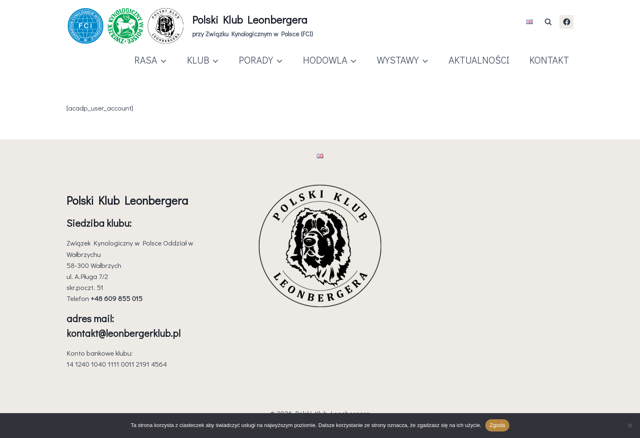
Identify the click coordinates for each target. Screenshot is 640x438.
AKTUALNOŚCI (479, 59)
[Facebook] (566, 22)
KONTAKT (549, 59)
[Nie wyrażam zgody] (630, 425)
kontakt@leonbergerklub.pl (123, 333)
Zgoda (497, 425)
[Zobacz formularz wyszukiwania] (548, 22)
